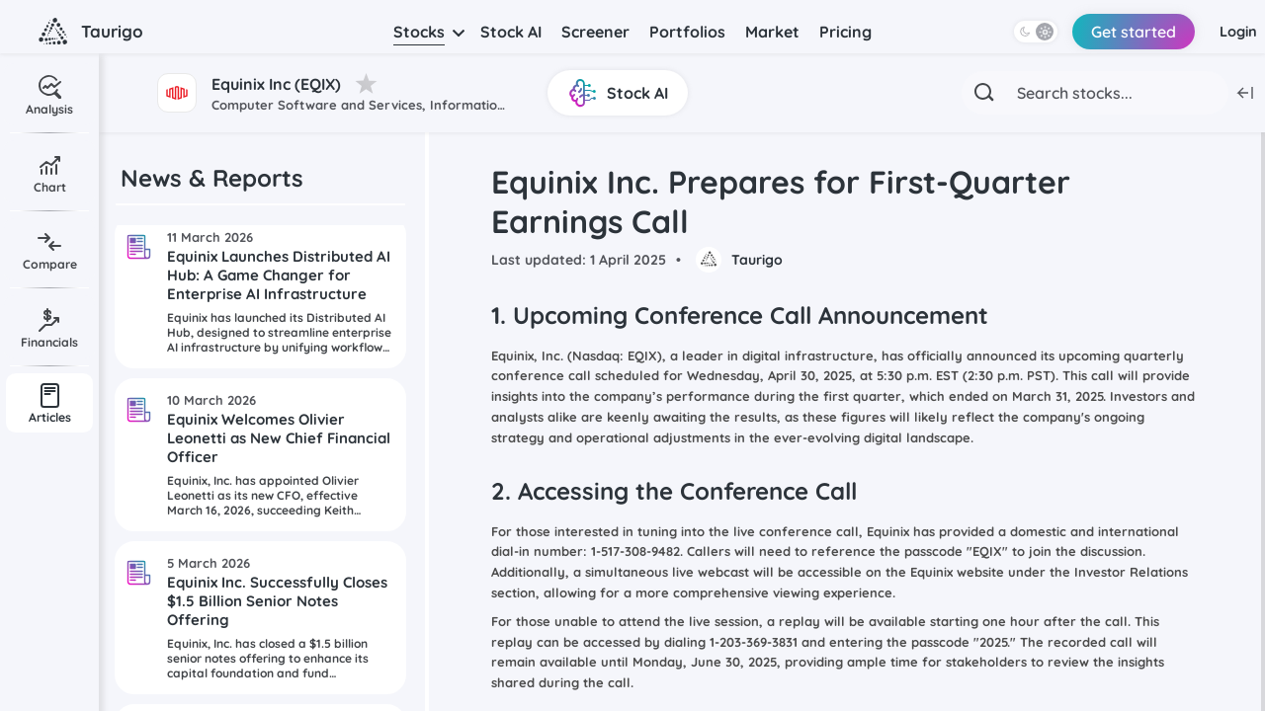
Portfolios (687, 31)
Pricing (845, 31)
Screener (595, 31)
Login (1234, 31)
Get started (1120, 31)
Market (772, 31)
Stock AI (511, 31)
